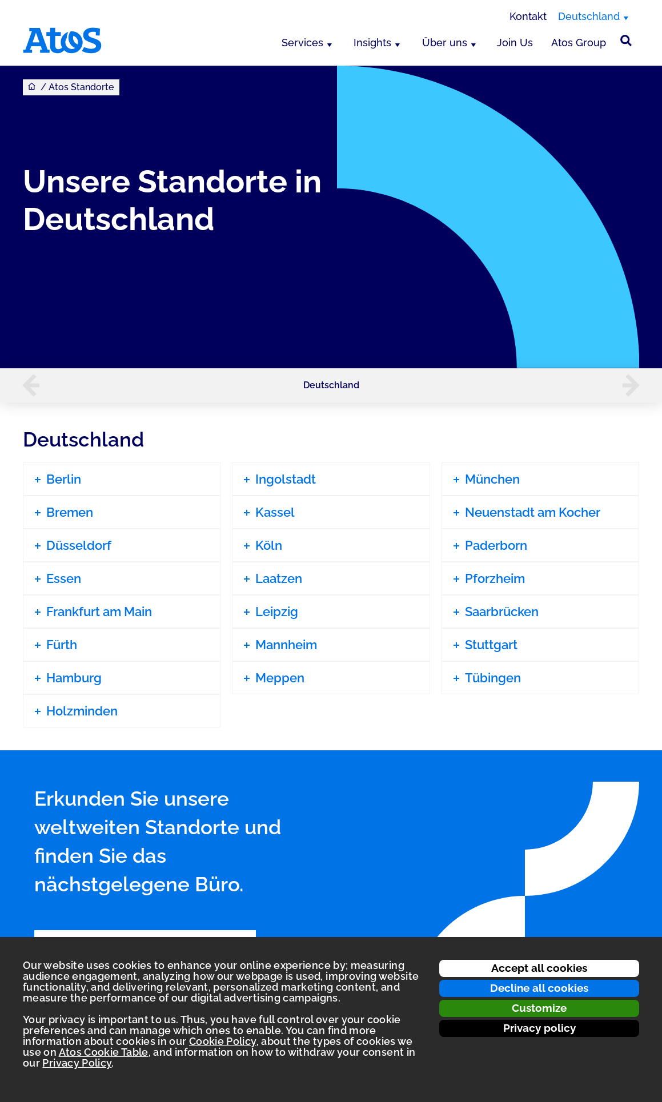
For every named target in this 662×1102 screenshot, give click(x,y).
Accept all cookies (539, 968)
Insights (372, 43)
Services (302, 43)
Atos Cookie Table (104, 1052)
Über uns (444, 43)
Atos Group (578, 43)
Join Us (515, 43)
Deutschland (331, 385)
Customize (539, 1008)
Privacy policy (539, 1027)
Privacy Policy (76, 1063)
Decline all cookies (539, 988)
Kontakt (528, 16)
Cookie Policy (222, 1041)
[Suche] (626, 40)
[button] (25, 385)
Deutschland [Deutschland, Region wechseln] (589, 16)
